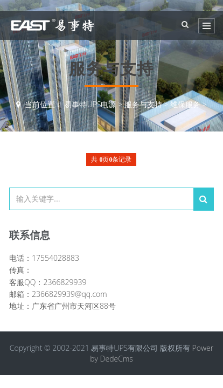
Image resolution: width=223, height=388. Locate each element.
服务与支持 (143, 104)
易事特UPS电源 (90, 104)
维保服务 (185, 104)
